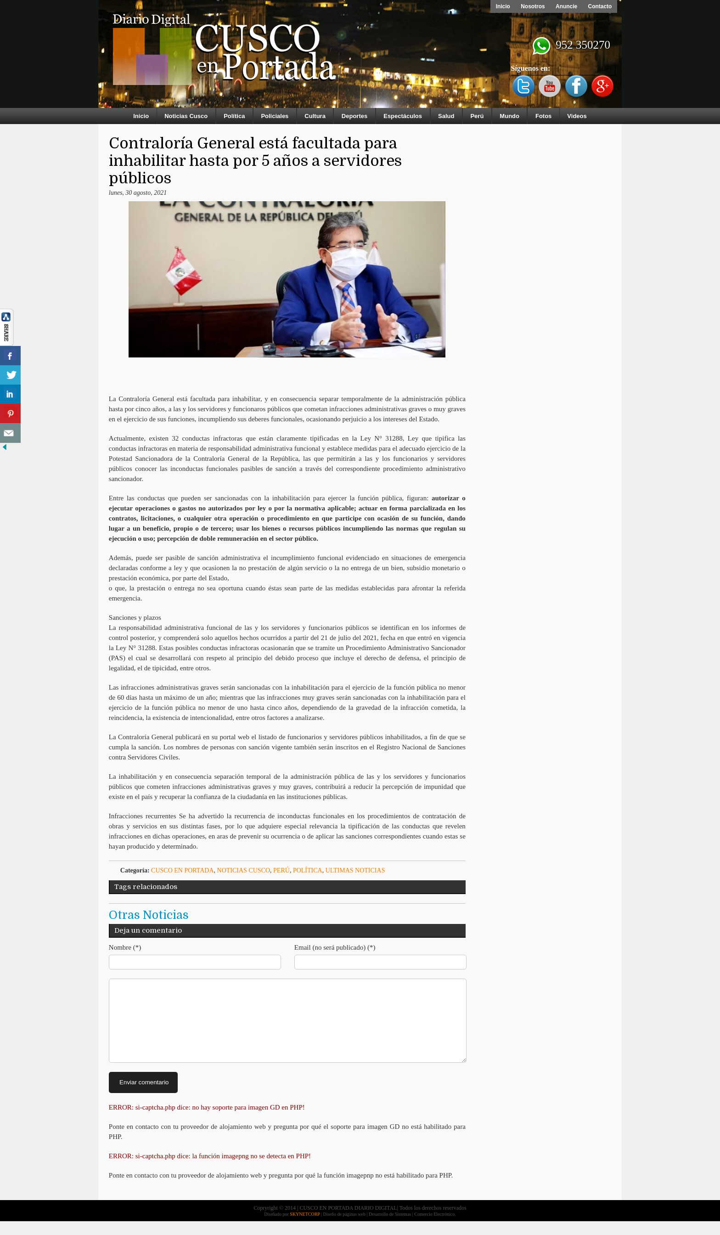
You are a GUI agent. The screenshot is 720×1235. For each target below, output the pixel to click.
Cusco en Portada (182, 870)
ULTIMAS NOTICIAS (355, 870)
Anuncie (566, 6)
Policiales (274, 116)
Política (234, 116)
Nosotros (532, 6)
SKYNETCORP (305, 1227)
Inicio (502, 6)
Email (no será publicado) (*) (335, 947)
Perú (477, 116)
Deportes (354, 116)
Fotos (543, 116)
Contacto (600, 6)
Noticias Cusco (186, 116)
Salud (446, 116)
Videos (576, 116)
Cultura (315, 116)
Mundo (509, 116)
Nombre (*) (125, 947)
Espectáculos (402, 116)
